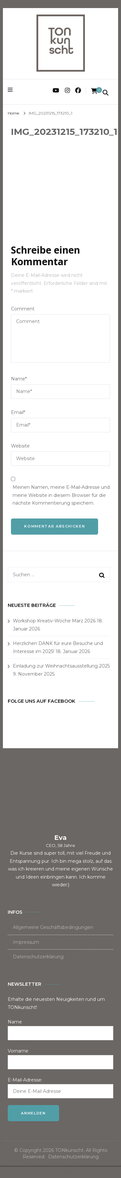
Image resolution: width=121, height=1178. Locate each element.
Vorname (18, 1051)
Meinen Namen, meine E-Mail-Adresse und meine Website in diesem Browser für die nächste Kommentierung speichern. (61, 495)
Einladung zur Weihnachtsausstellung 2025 (61, 666)
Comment (23, 309)
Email (18, 412)
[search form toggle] (105, 93)
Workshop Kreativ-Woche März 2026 (54, 621)
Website (20, 446)
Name (19, 379)
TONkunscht (69, 1150)
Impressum (26, 942)
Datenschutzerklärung (38, 957)
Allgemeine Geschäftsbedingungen (53, 927)
